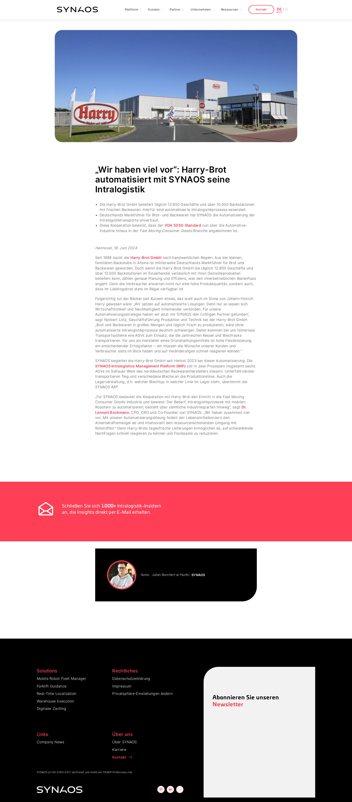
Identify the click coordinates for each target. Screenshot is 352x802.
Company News (50, 742)
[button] (133, 9)
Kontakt (261, 9)
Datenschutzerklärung (131, 678)
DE (279, 9)
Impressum (121, 686)
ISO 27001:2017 (61, 772)
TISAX (106, 772)
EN (285, 9)
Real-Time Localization (56, 693)
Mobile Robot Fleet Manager (61, 678)
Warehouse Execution (55, 701)
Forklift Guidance (51, 686)
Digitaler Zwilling (51, 708)
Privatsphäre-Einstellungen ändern (142, 693)
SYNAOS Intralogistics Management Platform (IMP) (140, 366)
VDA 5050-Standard (183, 225)
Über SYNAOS (124, 742)
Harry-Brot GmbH (146, 257)
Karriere (119, 749)
